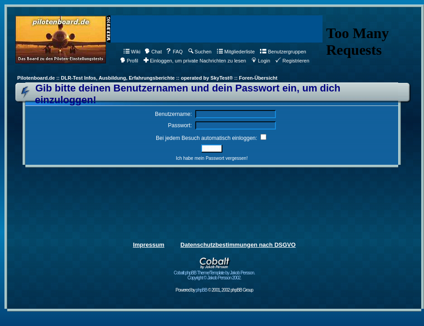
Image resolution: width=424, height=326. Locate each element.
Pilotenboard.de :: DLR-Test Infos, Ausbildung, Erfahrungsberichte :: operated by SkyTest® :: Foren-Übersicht (147, 78)
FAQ (174, 51)
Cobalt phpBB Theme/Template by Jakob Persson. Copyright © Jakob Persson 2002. (214, 273)
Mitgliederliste (236, 51)
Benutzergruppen (283, 51)
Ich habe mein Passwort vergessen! (211, 158)
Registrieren (292, 60)
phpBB (201, 290)
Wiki (132, 51)
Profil (129, 60)
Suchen (200, 51)
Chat (153, 51)
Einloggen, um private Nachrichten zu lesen (195, 60)
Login (260, 60)
